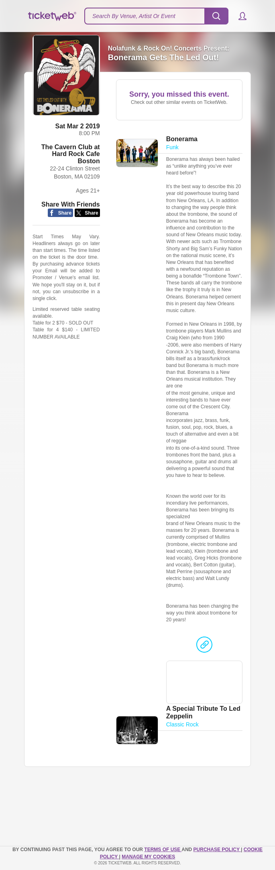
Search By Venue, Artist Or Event (133, 16)
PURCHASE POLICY (217, 849)
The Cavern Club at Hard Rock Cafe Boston (70, 154)
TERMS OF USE (162, 849)
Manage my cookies (148, 857)
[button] (238, 16)
